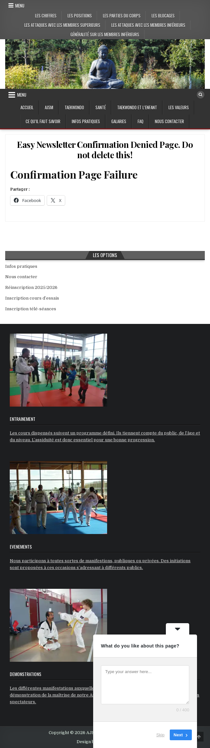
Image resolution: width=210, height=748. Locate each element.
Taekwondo (74, 107)
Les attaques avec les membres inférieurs (148, 25)
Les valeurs (178, 107)
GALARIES (118, 121)
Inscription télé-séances (30, 308)
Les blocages (163, 15)
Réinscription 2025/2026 (31, 287)
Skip (160, 734)
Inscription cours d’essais (32, 298)
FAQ (140, 121)
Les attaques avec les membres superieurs (62, 25)
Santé (100, 107)
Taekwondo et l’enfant (137, 107)
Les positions (80, 15)
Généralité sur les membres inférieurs (104, 34)
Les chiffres (45, 15)
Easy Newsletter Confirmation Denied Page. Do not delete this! (105, 149)
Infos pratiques (86, 121)
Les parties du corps (122, 15)
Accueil (26, 107)
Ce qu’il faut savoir (43, 121)
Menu (19, 5)
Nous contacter (169, 121)
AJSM (49, 107)
